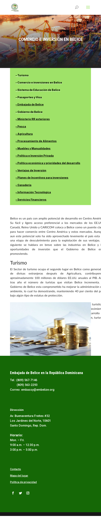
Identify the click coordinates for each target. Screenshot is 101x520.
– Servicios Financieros (31, 199)
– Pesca (21, 126)
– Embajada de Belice (30, 104)
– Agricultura (24, 133)
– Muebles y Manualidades (33, 148)
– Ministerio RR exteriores (33, 119)
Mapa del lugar (19, 475)
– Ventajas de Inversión (31, 170)
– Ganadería (23, 185)
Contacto (15, 469)
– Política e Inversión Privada (35, 155)
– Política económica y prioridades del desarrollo (48, 163)
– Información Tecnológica (33, 192)
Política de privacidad (23, 482)
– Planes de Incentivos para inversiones (42, 177)
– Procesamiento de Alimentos (36, 141)
